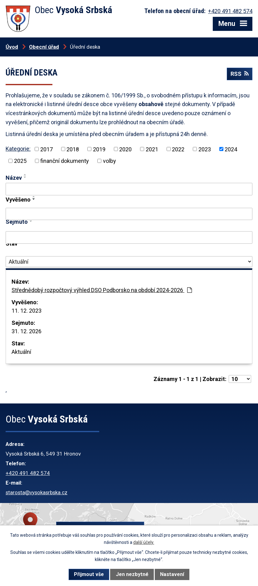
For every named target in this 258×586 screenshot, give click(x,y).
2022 (178, 149)
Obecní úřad (44, 47)
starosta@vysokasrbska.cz (36, 492)
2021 (152, 149)
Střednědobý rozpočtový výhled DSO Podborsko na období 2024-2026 (102, 290)
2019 (99, 149)
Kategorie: (18, 148)
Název (14, 177)
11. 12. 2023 (26, 310)
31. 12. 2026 (26, 331)
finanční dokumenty (64, 161)
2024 (231, 149)
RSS (240, 74)
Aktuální (21, 352)
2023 (204, 149)
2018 (72, 149)
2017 (46, 149)
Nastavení (172, 574)
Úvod (12, 47)
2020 (125, 149)
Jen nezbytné (132, 574)
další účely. (143, 542)
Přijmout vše (89, 574)
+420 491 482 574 (28, 473)
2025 (20, 161)
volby (109, 161)
